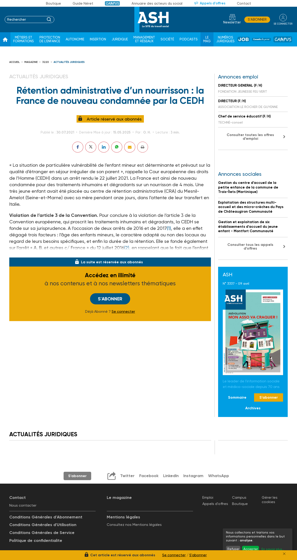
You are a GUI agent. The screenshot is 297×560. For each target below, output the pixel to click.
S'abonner (257, 19)
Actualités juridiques (69, 62)
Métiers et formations (23, 39)
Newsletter (232, 22)
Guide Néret (83, 3)
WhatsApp (218, 475)
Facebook (148, 475)
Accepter (250, 549)
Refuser (233, 549)
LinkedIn (171, 475)
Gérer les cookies (270, 499)
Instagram (193, 475)
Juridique (120, 39)
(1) (169, 228)
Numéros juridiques (225, 39)
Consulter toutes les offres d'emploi (250, 137)
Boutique (53, 3)
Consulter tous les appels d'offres (250, 246)
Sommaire (237, 397)
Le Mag (207, 39)
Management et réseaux (144, 39)
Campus (112, 3)
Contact (244, 3)
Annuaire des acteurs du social (157, 3)
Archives (253, 408)
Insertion (98, 39)
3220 (45, 62)
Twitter (127, 475)
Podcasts (189, 39)
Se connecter (123, 311)
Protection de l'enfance (49, 39)
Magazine (31, 62)
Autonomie (75, 39)
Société (167, 39)
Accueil (14, 62)
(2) (126, 248)
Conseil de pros (261, 39)
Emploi (207, 497)
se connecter (283, 23)
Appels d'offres (212, 3)
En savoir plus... (272, 549)
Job (243, 39)
